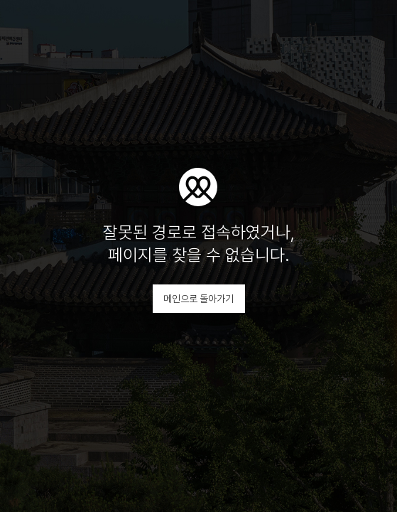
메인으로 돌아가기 (198, 298)
